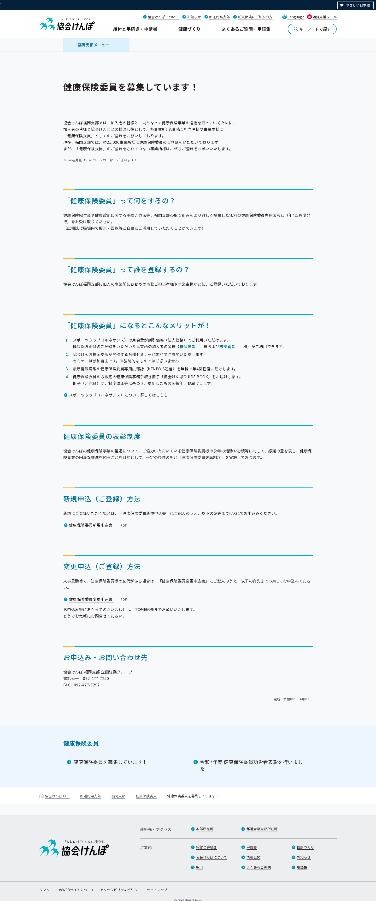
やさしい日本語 (358, 5)
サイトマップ (157, 889)
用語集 (302, 867)
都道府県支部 (219, 16)
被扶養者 (227, 346)
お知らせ (194, 16)
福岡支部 (118, 795)
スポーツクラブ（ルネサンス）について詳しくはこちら (118, 395)
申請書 (252, 847)
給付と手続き (206, 847)
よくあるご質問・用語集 (246, 29)
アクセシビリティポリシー (120, 889)
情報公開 (253, 857)
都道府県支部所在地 (262, 828)
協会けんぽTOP (57, 795)
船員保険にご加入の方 (255, 16)
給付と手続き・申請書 (135, 29)
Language (296, 16)
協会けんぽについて (163, 16)
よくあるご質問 (259, 867)
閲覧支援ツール (324, 16)
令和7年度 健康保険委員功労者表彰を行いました (251, 765)
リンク (44, 889)
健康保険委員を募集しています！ (110, 761)
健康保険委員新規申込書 (98, 525)
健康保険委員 (81, 743)
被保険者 (187, 346)
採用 (199, 867)
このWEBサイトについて (74, 889)
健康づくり (189, 29)
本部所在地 (204, 828)
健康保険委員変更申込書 (98, 599)
